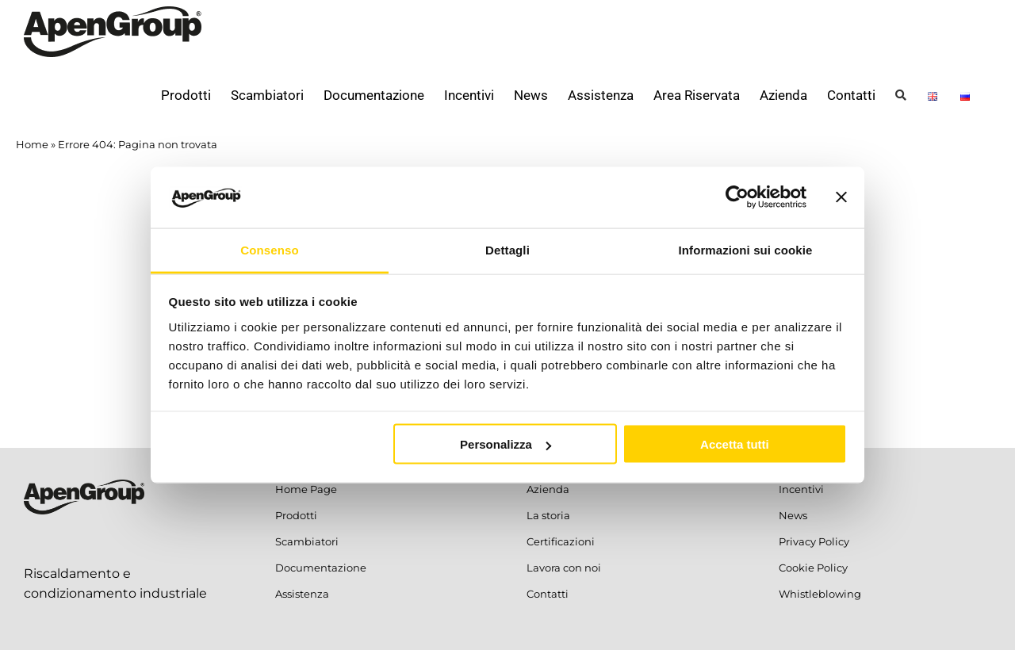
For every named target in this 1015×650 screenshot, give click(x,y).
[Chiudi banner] (841, 197)
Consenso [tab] (269, 249)
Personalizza (505, 444)
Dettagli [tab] (507, 249)
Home (32, 144)
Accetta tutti (734, 444)
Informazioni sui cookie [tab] (746, 249)
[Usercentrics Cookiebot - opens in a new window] (737, 197)
